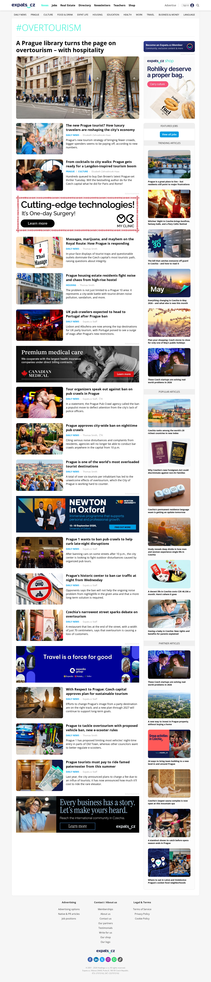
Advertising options (69, 909)
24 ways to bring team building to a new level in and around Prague (168, 762)
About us (105, 914)
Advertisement (188, 54)
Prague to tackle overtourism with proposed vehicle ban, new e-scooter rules (102, 727)
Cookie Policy (142, 918)
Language (189, 14)
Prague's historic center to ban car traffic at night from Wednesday (101, 577)
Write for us (105, 932)
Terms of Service (142, 909)
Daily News (20, 14)
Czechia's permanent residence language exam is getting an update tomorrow (168, 511)
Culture (48, 14)
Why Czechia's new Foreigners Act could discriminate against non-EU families (168, 471)
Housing (98, 14)
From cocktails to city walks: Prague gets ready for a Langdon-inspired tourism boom (101, 163)
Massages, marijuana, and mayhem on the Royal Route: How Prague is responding (100, 241)
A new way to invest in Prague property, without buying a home (168, 723)
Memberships (105, 909)
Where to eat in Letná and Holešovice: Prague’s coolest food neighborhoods (167, 881)
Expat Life (82, 14)
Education (113, 14)
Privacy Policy (142, 914)
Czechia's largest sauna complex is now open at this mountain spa (168, 802)
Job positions (69, 918)
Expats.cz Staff (90, 321)
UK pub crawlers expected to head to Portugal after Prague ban (96, 314)
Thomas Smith (90, 248)
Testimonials (105, 928)
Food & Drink (65, 14)
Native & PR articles (69, 914)
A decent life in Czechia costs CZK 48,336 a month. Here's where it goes (169, 593)
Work (139, 14)
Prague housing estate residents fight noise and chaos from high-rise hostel (101, 277)
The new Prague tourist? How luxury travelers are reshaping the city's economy (100, 127)
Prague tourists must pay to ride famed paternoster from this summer (98, 764)
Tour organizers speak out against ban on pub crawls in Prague (99, 391)
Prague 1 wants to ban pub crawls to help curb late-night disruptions (99, 541)
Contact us (106, 918)
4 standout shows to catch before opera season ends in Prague (168, 841)
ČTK (101, 398)
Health (128, 14)
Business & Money (169, 14)
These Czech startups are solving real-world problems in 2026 (167, 381)
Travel (150, 14)
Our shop (105, 937)
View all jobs (169, 134)
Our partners (105, 923)
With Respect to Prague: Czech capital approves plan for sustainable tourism (97, 691)
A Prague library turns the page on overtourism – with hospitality (66, 46)
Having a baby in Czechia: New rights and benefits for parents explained (169, 632)
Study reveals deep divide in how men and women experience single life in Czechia (167, 552)
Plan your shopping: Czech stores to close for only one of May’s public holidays (169, 341)
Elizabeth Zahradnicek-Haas (97, 135)
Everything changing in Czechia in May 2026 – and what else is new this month (168, 302)
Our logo (105, 942)
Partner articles (169, 643)
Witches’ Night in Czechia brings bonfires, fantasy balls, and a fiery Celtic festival (169, 222)
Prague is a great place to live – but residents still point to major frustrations (169, 183)
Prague (35, 14)
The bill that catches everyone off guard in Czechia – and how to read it (168, 262)
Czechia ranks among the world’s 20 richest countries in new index (166, 432)
